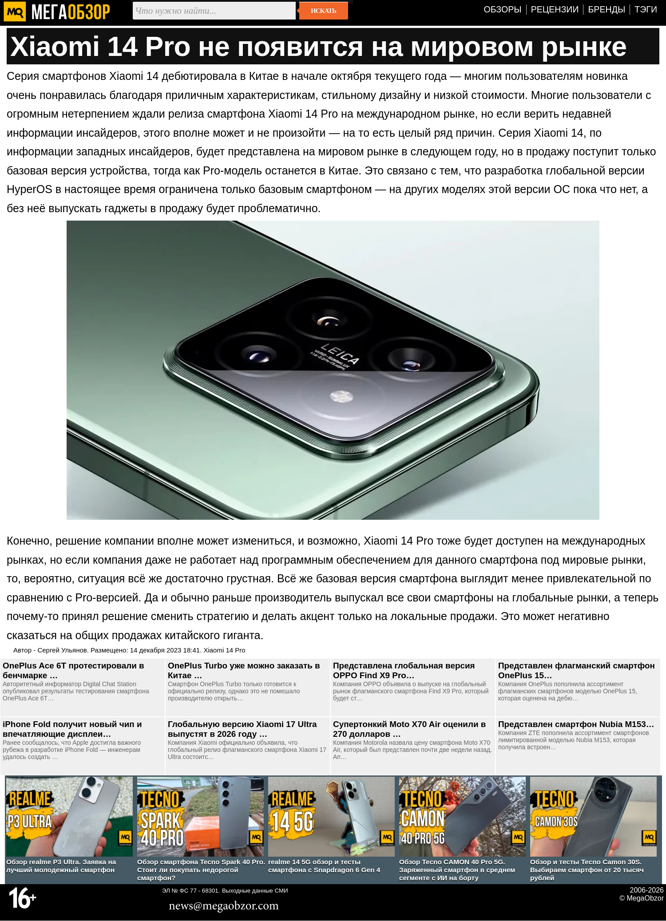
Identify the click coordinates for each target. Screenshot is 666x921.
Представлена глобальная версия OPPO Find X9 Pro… (404, 670)
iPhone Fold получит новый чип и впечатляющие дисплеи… (72, 729)
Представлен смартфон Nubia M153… (576, 724)
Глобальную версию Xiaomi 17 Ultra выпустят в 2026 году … (242, 729)
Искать (323, 10)
